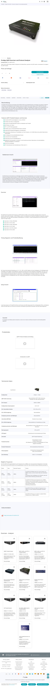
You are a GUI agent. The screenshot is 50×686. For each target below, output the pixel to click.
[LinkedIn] (26, 677)
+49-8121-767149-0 (6, 664)
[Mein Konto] (42, 2)
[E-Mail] (48, 677)
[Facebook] (23, 677)
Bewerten (9, 58)
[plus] (9, 73)
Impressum (31, 665)
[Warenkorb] (47, 2)
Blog (43, 668)
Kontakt (44, 665)
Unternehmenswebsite (43, 664)
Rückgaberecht (31, 668)
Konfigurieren (32, 684)
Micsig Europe (43, 669)
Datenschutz (31, 664)
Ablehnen (24, 684)
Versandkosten (22, 679)
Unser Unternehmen (44, 663)
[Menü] (2, 2)
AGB (31, 661)
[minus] (2, 73)
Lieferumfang (4, 90)
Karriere (43, 661)
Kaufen (47, 97)
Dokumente (9, 90)
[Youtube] (25, 677)
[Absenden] (47, 655)
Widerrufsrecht (31, 669)
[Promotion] (44, 2)
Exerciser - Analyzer (26, 97)
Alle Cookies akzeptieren (43, 684)
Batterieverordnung (31, 663)
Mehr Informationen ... (12, 684)
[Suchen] (40, 2)
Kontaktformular (8, 668)
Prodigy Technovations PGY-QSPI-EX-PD (11, 515)
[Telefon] (48, 674)
